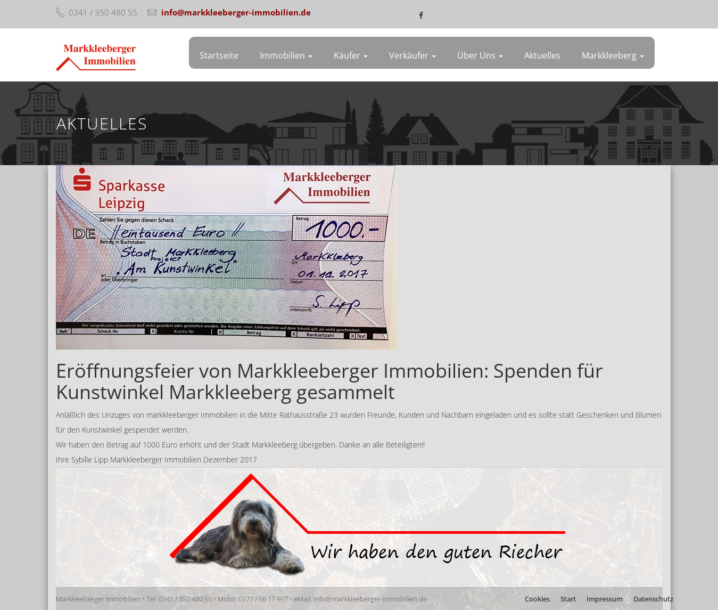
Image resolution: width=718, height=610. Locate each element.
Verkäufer (412, 55)
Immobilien (286, 55)
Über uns (480, 55)
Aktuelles (542, 55)
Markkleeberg (613, 55)
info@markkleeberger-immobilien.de (236, 12)
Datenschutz (653, 599)
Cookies (537, 599)
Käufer (351, 55)
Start (568, 599)
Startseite (219, 55)
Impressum (605, 599)
